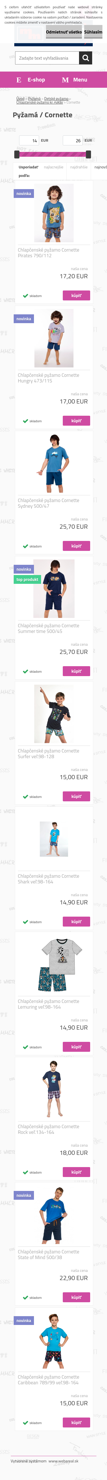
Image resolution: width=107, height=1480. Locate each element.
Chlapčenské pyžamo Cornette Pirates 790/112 (48, 252)
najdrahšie (79, 167)
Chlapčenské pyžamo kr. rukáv (40, 102)
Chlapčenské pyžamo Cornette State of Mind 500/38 (48, 1254)
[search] (85, 57)
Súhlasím (93, 31)
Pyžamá (34, 98)
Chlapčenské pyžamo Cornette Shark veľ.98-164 (48, 879)
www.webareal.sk (63, 1461)
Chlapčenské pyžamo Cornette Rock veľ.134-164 (48, 1129)
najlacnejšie (53, 167)
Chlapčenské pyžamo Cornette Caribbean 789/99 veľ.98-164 (48, 1379)
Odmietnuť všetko (64, 31)
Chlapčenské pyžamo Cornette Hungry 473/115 (48, 378)
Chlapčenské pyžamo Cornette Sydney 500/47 (48, 503)
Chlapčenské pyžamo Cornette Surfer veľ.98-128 (48, 753)
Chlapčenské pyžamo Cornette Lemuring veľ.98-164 (48, 1004)
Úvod (21, 98)
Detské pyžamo (56, 98)
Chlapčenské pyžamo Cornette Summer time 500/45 (48, 628)
